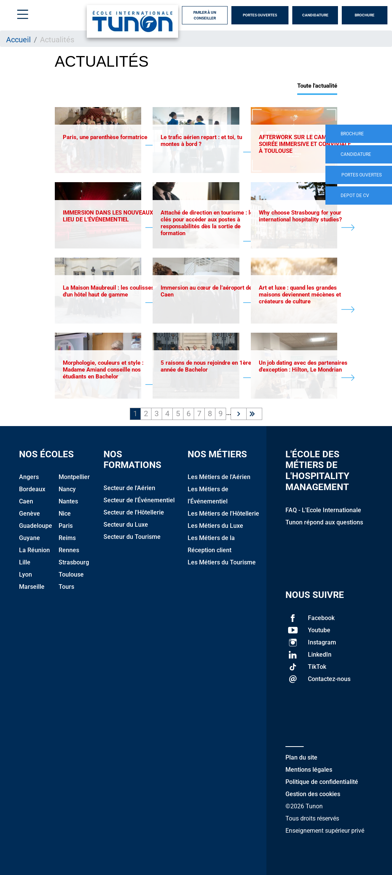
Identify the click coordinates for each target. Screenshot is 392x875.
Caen (26, 501)
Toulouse (71, 574)
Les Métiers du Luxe (215, 525)
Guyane (29, 538)
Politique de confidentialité (321, 781)
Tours (66, 586)
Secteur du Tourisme (132, 536)
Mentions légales (308, 769)
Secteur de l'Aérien (129, 488)
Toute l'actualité (317, 85)
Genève (29, 513)
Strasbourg (74, 562)
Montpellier (74, 477)
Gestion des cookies (312, 794)
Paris (66, 525)
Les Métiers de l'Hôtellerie (223, 513)
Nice (65, 513)
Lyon (25, 574)
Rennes (69, 550)
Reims (67, 538)
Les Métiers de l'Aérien (219, 477)
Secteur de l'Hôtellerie (134, 512)
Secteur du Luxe (126, 524)
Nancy (67, 489)
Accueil (18, 39)
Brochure (364, 15)
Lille (24, 562)
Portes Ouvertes (260, 15)
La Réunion (34, 550)
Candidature (315, 15)
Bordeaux (32, 489)
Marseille (32, 586)
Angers (29, 477)
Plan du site (301, 757)
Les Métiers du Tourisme (222, 562)
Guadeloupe (35, 525)
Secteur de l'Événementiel (139, 500)
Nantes (68, 501)
